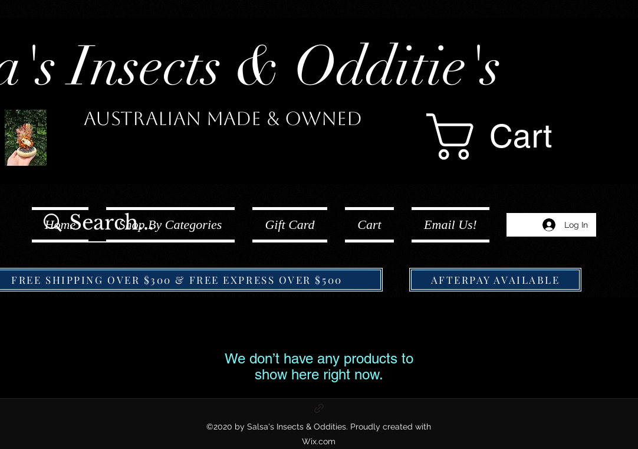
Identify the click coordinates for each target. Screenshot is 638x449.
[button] (515, 136)
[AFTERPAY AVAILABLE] (495, 279)
